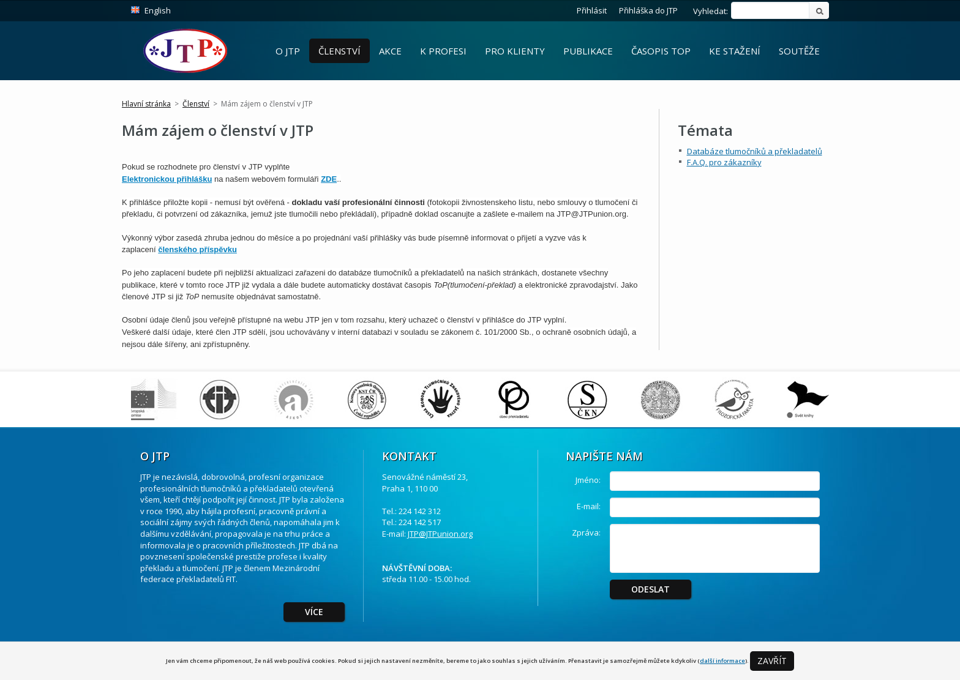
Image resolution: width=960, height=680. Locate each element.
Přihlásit (592, 10)
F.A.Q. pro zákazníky (724, 162)
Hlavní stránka (146, 104)
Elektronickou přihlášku (167, 179)
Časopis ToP (661, 51)
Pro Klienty (515, 51)
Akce (390, 51)
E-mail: (589, 506)
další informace (722, 661)
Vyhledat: (710, 11)
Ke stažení (734, 51)
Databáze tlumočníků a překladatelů (754, 151)
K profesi (443, 51)
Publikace (588, 51)
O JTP (288, 51)
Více (314, 612)
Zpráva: (586, 532)
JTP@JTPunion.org (440, 533)
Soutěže (799, 51)
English (157, 10)
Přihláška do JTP (648, 10)
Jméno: (588, 479)
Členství (339, 51)
